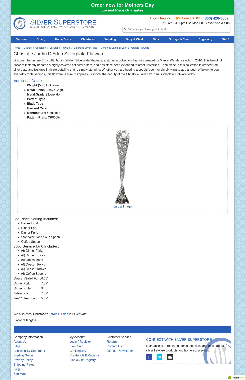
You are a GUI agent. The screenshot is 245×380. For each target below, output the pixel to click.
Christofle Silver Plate (85, 47)
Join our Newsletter (120, 350)
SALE (225, 39)
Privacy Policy (23, 360)
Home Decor (63, 39)
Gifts (156, 39)
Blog (17, 369)
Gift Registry (77, 350)
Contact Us (114, 346)
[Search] (176, 29)
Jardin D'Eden (58, 314)
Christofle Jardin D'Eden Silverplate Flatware (125, 47)
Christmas (88, 39)
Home (17, 47)
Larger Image (122, 206)
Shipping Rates (24, 364)
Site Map (20, 373)
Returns (112, 341)
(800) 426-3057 (216, 18)
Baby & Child (134, 39)
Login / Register (161, 18)
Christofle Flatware (59, 47)
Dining (41, 39)
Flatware (21, 39)
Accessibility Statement (29, 350)
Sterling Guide (23, 355)
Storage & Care (179, 39)
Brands (28, 47)
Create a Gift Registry (84, 355)
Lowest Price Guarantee (123, 10)
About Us (20, 341)
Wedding (110, 39)
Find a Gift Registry (82, 360)
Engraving (205, 39)
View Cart (76, 346)
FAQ (17, 346)
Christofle (40, 47)
